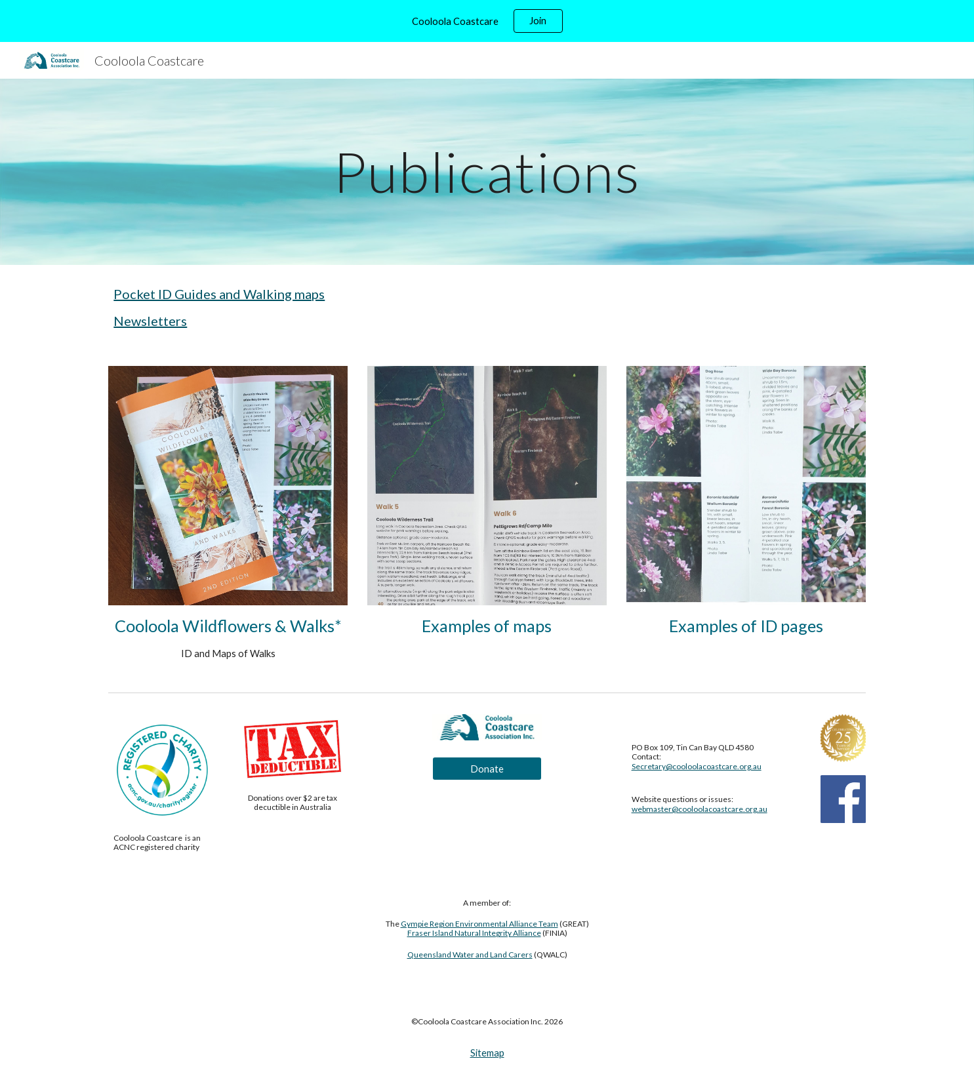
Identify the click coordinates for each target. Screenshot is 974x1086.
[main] (487, 171)
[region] (487, 21)
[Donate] (487, 769)
